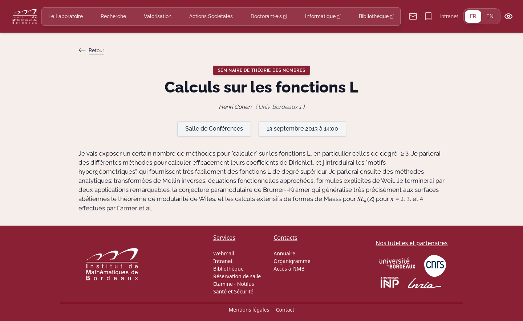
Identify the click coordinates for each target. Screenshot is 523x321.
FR (473, 16)
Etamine (223, 283)
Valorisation (157, 16)
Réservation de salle (237, 276)
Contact (285, 309)
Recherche (113, 16)
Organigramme (291, 261)
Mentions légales (249, 309)
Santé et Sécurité (233, 291)
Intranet (449, 16)
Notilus (245, 283)
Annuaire (284, 253)
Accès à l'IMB (288, 268)
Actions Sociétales (211, 16)
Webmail (223, 253)
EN (490, 16)
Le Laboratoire (65, 16)
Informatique (323, 16)
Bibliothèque (376, 16)
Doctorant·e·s (269, 16)
